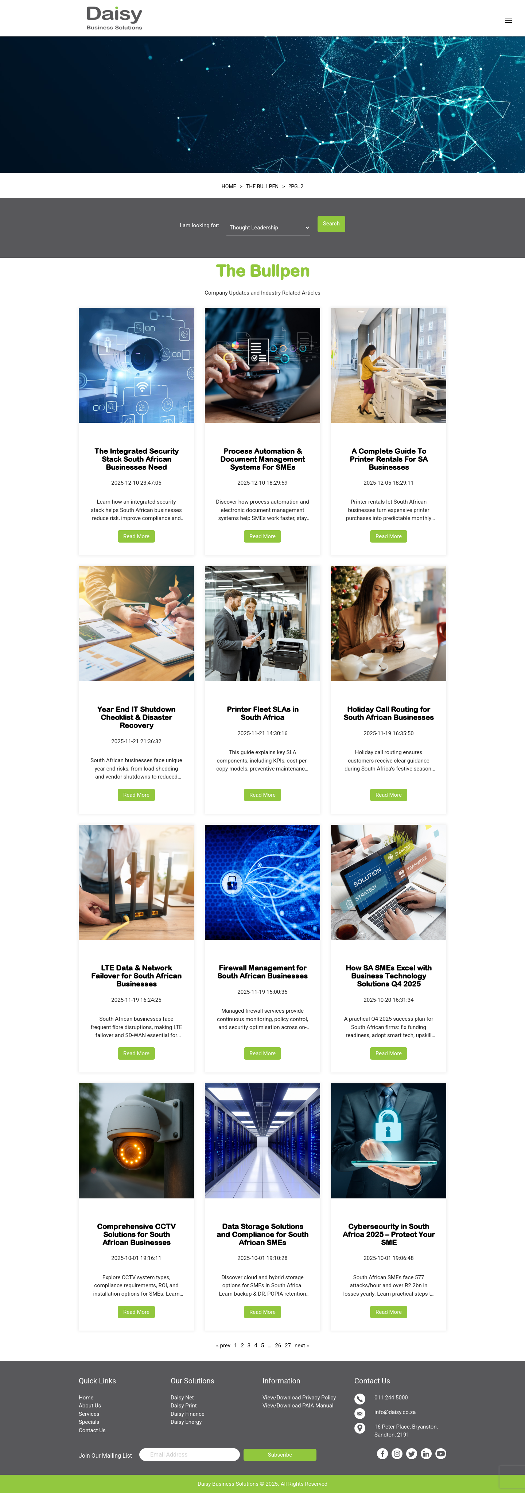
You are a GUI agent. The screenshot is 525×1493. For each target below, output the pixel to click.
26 (278, 1345)
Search (331, 223)
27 (288, 1345)
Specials (89, 1422)
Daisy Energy (186, 1422)
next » (302, 1345)
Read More (136, 536)
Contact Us (92, 1430)
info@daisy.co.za (385, 1413)
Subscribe (280, 1454)
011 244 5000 (381, 1399)
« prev (223, 1345)
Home (86, 1397)
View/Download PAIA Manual (298, 1405)
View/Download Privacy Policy (299, 1397)
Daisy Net (182, 1397)
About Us (90, 1405)
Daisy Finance (188, 1414)
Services (89, 1414)
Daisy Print (184, 1405)
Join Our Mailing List (105, 1455)
